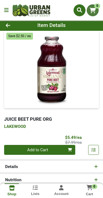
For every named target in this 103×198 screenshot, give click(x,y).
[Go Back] (16, 25)
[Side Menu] (6, 10)
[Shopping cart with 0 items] (93, 10)
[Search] (79, 10)
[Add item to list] (93, 150)
